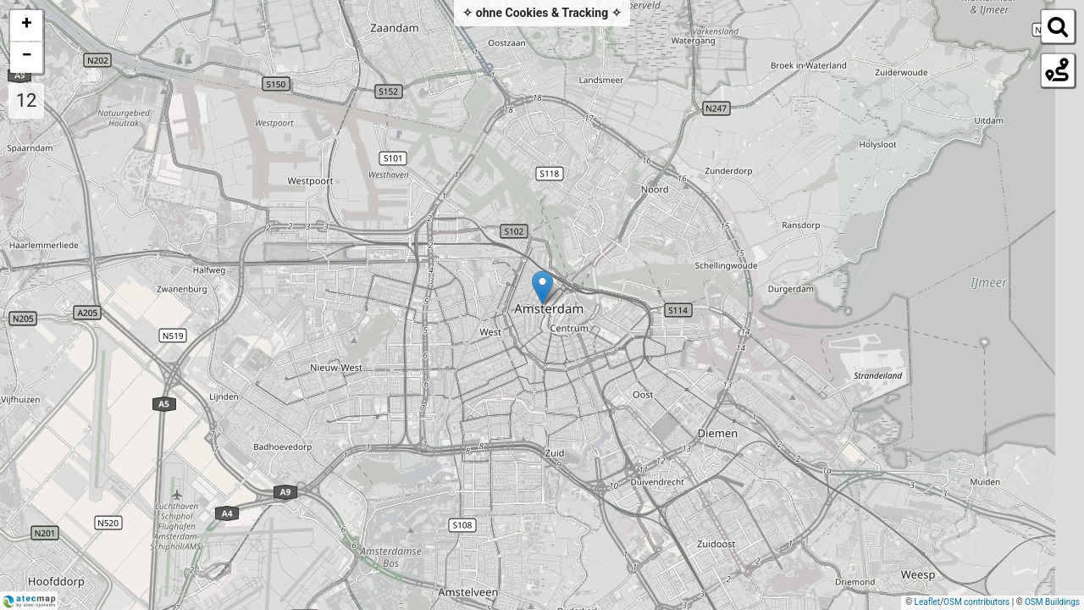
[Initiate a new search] (1057, 25)
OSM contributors (976, 602)
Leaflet (927, 602)
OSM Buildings (1052, 602)
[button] (542, 287)
